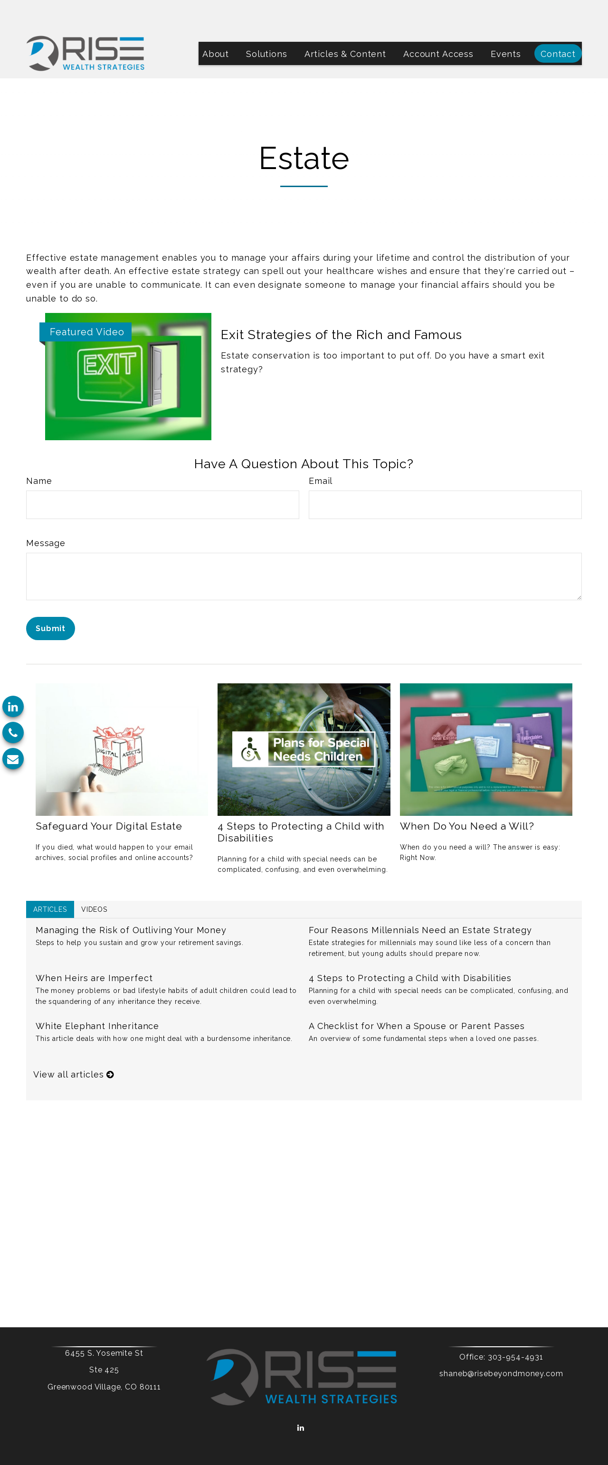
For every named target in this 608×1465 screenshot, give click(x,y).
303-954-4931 (499, 1328)
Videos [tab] (94, 881)
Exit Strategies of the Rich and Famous (341, 306)
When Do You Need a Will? (467, 797)
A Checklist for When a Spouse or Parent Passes (417, 997)
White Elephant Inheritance (97, 997)
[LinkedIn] (13, 706)
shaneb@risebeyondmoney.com (485, 1345)
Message (46, 515)
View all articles (73, 1046)
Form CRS (339, 1410)
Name (39, 452)
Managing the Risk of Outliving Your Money (131, 902)
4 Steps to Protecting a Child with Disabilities (410, 950)
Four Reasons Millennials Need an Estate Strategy (420, 902)
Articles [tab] (50, 881)
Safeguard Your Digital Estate (109, 797)
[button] (216, 25)
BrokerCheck (398, 1426)
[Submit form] (50, 600)
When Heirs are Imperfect (94, 950)
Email (320, 452)
